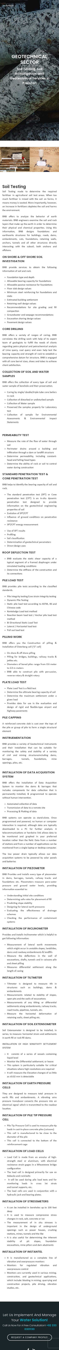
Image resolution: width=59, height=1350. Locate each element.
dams (53, 755)
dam (39, 1245)
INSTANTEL (34, 1252)
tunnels (25, 759)
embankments (28, 1097)
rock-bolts (25, 1176)
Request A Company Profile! (29, 1337)
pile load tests (40, 1180)
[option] (15, 159)
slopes (37, 1241)
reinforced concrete (15, 724)
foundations (40, 759)
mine (22, 1245)
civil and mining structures (23, 755)
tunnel (14, 1187)
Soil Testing (14, 186)
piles (15, 763)
